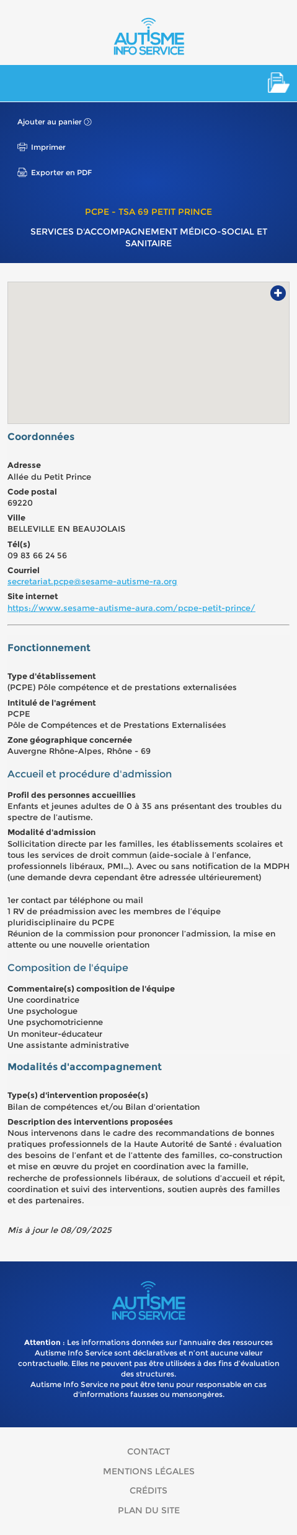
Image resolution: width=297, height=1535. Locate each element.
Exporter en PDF (61, 172)
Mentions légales (149, 1471)
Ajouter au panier (49, 121)
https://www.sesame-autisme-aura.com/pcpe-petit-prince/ (131, 608)
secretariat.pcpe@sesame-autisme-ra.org (92, 581)
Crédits (148, 1490)
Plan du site (149, 1510)
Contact (148, 1451)
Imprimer (48, 147)
